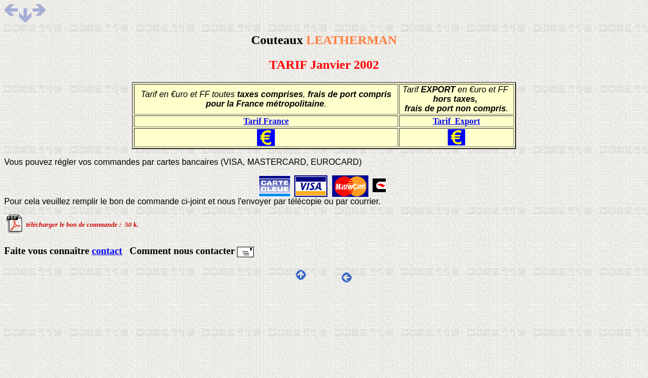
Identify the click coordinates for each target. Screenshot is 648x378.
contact (106, 250)
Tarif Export (456, 121)
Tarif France (266, 121)
